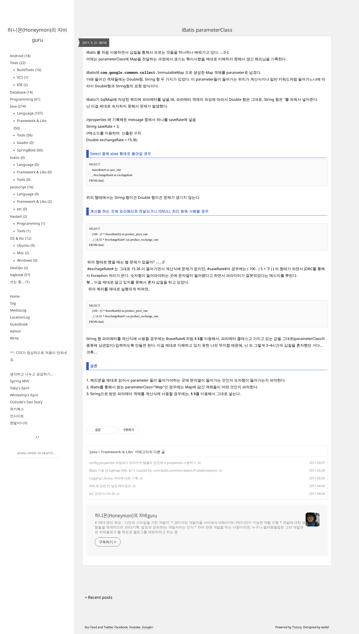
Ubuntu (25, 245)
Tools (17, 62)
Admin (15, 331)
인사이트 (17, 416)
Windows (26, 260)
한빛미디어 (18, 423)
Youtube (134, 627)
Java (18, 106)
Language (29, 113)
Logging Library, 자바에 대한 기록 (113, 478)
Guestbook (19, 324)
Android (20, 55)
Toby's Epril (19, 388)
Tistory (297, 627)
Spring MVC (20, 381)
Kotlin (17, 157)
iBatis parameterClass (207, 29)
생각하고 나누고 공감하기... (31, 374)
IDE (22, 84)
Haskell (18, 216)
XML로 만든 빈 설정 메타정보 (110, 486)
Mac (22, 252)
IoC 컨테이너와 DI (102, 493)
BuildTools (28, 69)
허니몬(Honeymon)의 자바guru (126, 516)
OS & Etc (20, 238)
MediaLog (18, 310)
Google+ (148, 627)
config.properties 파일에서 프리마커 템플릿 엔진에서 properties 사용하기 (142, 462)
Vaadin (24, 142)
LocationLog (20, 317)
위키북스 (17, 409)
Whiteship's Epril (24, 395)
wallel (325, 627)
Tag (13, 303)
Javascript (21, 187)
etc (21, 209)
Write (14, 338)
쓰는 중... (19, 281)
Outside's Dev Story (26, 402)
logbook (20, 274)
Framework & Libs (34, 172)
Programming (25, 99)
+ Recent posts (98, 597)
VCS (22, 77)
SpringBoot (29, 150)
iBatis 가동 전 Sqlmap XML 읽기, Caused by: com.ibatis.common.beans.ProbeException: (153, 470)
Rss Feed (91, 627)
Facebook (121, 627)
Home (15, 296)
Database (21, 92)
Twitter (108, 627)
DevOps (19, 267)
